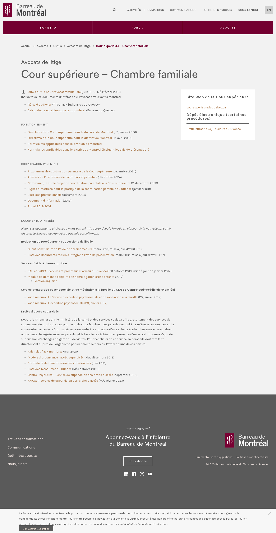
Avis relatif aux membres (45, 351)
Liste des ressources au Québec (49, 369)
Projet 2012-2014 (39, 206)
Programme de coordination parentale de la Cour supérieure (70, 171)
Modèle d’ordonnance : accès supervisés (56, 357)
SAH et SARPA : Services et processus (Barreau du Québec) (68, 271)
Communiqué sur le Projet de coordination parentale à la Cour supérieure (79, 183)
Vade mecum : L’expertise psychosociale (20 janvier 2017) (67, 303)
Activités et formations (145, 10)
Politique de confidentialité (252, 457)
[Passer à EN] (269, 10)
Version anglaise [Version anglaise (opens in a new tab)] (45, 281)
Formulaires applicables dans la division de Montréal (65, 144)
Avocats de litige (79, 46)
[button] (269, 513)
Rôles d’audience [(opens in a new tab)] (40, 104)
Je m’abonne (138, 461)
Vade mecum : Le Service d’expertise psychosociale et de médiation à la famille (82, 297)
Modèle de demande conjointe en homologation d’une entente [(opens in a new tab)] (71, 277)
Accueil (26, 46)
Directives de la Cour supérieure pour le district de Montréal (70, 138)
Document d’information (45, 200)
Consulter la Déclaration (36, 528)
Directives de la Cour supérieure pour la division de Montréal (70, 132)
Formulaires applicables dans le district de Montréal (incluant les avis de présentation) (88, 149)
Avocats (228, 27)
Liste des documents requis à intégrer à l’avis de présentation (71, 255)
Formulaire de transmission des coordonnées (59, 363)
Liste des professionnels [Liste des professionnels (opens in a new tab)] (45, 195)
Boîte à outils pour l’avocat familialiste (53, 92)
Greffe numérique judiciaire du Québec (213, 129)
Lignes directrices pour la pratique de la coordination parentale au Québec (79, 189)
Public (137, 27)
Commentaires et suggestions (213, 457)
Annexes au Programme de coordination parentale (62, 177)
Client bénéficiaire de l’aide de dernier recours (60, 249)
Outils (57, 46)
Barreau (47, 27)
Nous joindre (248, 10)
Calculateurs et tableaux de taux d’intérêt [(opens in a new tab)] (56, 110)
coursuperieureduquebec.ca (206, 107)
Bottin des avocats (217, 10)
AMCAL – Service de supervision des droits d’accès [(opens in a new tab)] (63, 380)
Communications (183, 10)
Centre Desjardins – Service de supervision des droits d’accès (70, 375)
